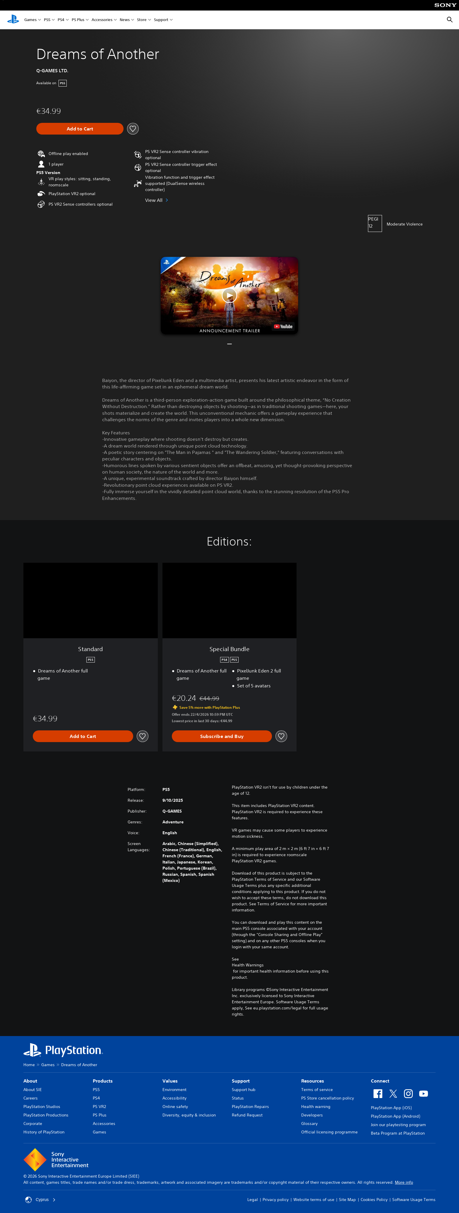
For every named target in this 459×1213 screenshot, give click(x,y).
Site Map (347, 1199)
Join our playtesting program (398, 1124)
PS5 (47, 20)
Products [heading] (103, 1081)
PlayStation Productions (45, 1115)
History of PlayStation (43, 1132)
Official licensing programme (329, 1132)
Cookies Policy (374, 1199)
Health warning (315, 1106)
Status (238, 1098)
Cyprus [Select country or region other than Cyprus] (40, 1200)
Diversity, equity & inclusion (189, 1115)
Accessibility (174, 1098)
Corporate (32, 1123)
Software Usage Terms (414, 1199)
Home (29, 1064)
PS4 (61, 20)
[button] (229, 295)
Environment (174, 1089)
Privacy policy (276, 1199)
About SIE (32, 1089)
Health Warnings (248, 965)
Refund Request (247, 1115)
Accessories (102, 20)
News (125, 20)
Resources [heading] (312, 1081)
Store (142, 20)
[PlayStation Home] (13, 20)
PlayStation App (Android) (395, 1116)
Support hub (244, 1089)
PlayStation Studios (41, 1106)
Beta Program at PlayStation (398, 1133)
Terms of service (317, 1089)
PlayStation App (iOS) (391, 1107)
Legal (252, 1199)
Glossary (309, 1123)
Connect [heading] (380, 1081)
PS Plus (78, 20)
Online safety (175, 1106)
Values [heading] (170, 1081)
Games (30, 20)
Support (161, 20)
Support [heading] (241, 1081)
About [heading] (30, 1081)
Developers (312, 1115)
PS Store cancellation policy (327, 1098)
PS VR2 (99, 1106)
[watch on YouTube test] (283, 326)
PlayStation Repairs (250, 1106)
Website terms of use (313, 1199)
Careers (30, 1098)
